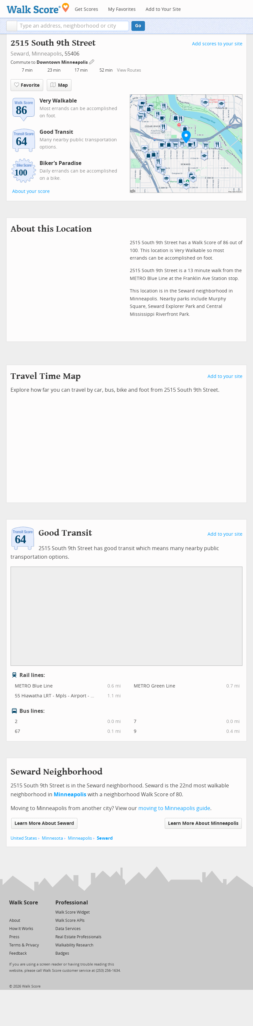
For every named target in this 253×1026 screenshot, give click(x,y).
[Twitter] (13, 912)
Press (14, 937)
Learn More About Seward (44, 823)
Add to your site (225, 376)
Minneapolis (47, 54)
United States (24, 838)
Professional (71, 902)
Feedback (18, 953)
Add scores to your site (217, 44)
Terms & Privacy (24, 945)
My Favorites (122, 9)
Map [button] (59, 85)
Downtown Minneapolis (63, 62)
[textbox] (73, 26)
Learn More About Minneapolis (203, 823)
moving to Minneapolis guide (174, 808)
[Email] (33, 912)
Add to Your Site (163, 9)
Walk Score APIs (70, 920)
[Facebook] (23, 912)
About (14, 920)
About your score (31, 191)
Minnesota (52, 838)
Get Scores (86, 9)
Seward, (20, 54)
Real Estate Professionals (78, 937)
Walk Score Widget (72, 912)
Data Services (68, 928)
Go (138, 26)
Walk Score (23, 902)
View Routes (129, 70)
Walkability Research (74, 945)
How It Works (21, 928)
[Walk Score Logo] (38, 8)
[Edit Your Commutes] (92, 61)
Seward (105, 838)
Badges (62, 953)
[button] (11, 26)
